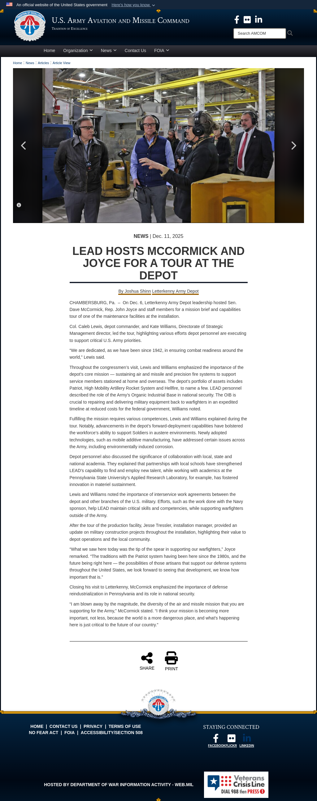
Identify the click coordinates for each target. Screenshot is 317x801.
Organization (78, 50)
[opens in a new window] (247, 19)
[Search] (259, 33)
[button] (133, 5)
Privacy (93, 726)
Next (293, 145)
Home (49, 50)
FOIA (161, 50)
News (109, 50)
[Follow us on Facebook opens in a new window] (216, 740)
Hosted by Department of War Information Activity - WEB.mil (118, 784)
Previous (24, 145)
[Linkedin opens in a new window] (258, 19)
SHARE (147, 661)
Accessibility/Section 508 (112, 732)
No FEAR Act (43, 732)
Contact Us (135, 50)
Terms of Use (125, 726)
